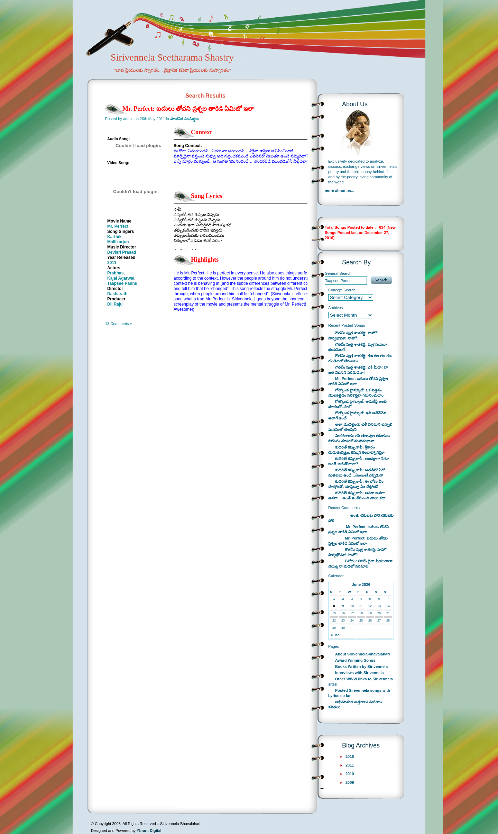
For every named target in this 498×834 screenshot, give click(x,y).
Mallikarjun (118, 241)
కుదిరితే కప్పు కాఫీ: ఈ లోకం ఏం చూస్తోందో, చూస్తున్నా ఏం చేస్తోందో (356, 484)
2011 (112, 262)
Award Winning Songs (355, 660)
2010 (349, 774)
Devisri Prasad (121, 252)
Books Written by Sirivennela (361, 666)
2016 (349, 756)
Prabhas (115, 273)
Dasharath (117, 293)
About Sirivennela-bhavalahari (362, 654)
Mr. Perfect (117, 226)
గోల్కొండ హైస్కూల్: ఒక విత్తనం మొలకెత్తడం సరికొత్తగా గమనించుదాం (356, 392)
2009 (349, 782)
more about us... (339, 191)
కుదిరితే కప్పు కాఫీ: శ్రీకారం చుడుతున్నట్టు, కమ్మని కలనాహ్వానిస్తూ (356, 449)
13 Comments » (118, 323)
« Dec (335, 635)
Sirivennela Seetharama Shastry (163, 68)
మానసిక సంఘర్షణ (184, 119)
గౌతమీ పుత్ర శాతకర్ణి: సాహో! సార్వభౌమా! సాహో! (353, 335)
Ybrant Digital (149, 830)
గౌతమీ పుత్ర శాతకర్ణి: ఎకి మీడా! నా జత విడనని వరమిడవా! (358, 369)
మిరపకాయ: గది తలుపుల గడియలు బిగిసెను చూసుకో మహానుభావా (359, 438)
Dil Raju (115, 304)
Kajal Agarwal (120, 278)
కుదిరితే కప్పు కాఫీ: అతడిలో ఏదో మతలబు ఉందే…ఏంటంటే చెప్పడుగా (356, 472)
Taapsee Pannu (122, 283)
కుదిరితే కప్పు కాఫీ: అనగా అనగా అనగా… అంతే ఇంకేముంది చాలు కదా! (357, 495)
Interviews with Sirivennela (359, 673)
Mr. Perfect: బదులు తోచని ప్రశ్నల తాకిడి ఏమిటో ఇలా (188, 108)
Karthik (114, 236)
